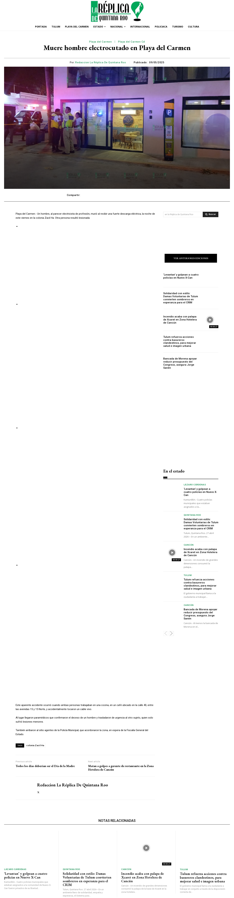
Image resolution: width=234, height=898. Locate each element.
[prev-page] (165, 634)
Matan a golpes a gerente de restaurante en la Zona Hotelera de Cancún (121, 726)
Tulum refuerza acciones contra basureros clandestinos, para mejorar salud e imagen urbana (181, 342)
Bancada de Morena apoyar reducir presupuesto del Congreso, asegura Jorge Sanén (178, 363)
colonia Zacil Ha (35, 704)
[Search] (210, 214)
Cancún (189, 545)
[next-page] (171, 634)
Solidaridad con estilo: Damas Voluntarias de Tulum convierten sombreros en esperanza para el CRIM (180, 298)
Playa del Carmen (100, 41)
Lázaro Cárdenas (195, 485)
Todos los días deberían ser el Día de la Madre (45, 724)
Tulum (188, 576)
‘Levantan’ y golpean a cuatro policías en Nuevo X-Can (179, 277)
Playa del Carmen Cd (131, 41)
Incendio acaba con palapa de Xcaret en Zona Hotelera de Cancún (180, 320)
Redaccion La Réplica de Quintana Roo (100, 62)
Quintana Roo (192, 515)
